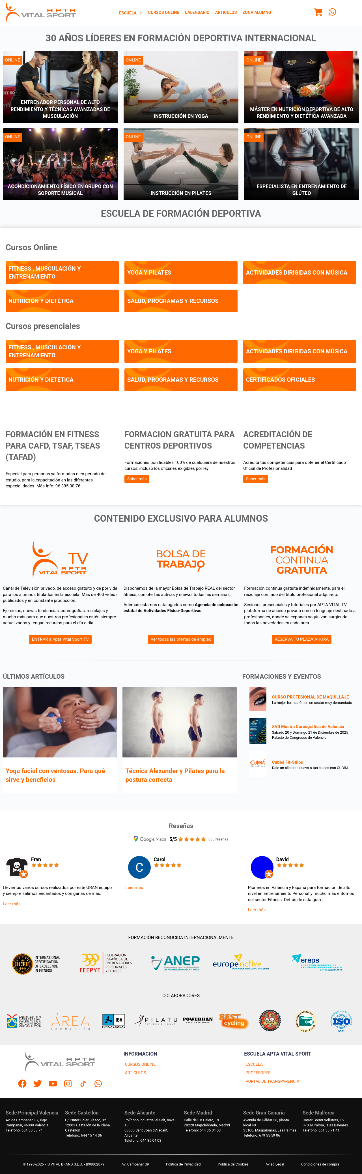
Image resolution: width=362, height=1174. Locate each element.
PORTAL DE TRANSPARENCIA (272, 1081)
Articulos (226, 12)
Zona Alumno (256, 12)
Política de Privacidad (183, 1164)
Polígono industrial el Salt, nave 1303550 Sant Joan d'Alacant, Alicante (149, 1127)
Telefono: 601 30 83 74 (24, 1130)
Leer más (12, 903)
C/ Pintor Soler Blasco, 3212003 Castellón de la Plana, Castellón (88, 1125)
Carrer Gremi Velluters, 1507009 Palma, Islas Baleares (325, 1122)
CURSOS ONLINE (140, 1064)
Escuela (131, 13)
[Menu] (318, 13)
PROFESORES (257, 1073)
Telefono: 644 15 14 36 (83, 1135)
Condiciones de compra (320, 1164)
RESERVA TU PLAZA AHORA (302, 639)
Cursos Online (163, 12)
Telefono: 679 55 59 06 (261, 1135)
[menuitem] (130, 13)
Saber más (136, 479)
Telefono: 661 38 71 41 (321, 1130)
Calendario (197, 12)
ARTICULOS (135, 1073)
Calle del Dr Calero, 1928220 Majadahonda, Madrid (207, 1122)
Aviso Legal (275, 1164)
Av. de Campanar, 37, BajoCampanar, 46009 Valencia (27, 1122)
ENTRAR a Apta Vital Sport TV (60, 639)
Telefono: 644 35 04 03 (142, 1140)
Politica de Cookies (233, 1164)
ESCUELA (254, 1064)
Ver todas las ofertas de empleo (181, 639)
